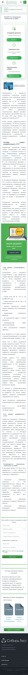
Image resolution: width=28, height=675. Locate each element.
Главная (6, 7)
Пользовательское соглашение (8, 649)
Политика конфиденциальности (8, 647)
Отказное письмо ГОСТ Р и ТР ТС (19, 619)
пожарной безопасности (11, 155)
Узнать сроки (14, 57)
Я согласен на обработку (13, 551)
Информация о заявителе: (10, 540)
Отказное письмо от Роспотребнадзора (8, 619)
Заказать (14, 39)
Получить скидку (14, 76)
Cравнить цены (14, 252)
